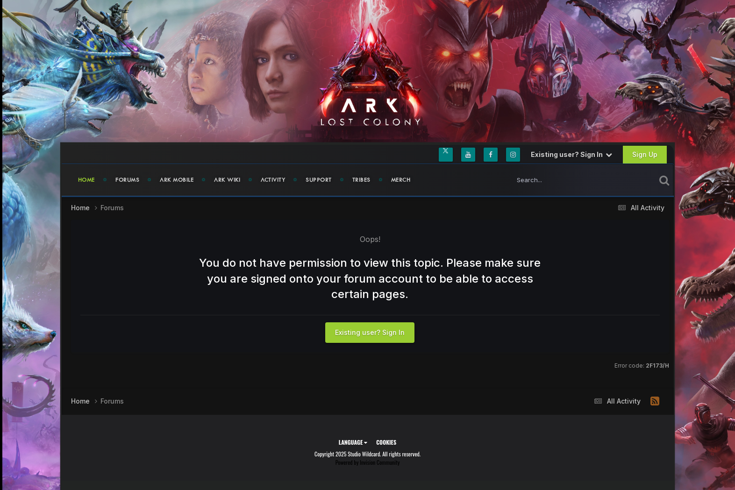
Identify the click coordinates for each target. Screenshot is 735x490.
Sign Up (644, 154)
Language (353, 442)
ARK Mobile (176, 180)
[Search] (563, 179)
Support (319, 180)
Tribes (361, 180)
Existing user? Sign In (571, 154)
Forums (127, 180)
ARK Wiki (227, 180)
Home (86, 180)
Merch (401, 180)
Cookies (386, 442)
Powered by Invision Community (367, 462)
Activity (273, 180)
